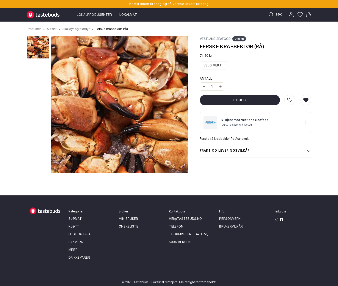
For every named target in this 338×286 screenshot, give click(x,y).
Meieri (74, 249)
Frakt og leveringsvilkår (255, 151)
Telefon (176, 226)
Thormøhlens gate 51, (188, 234)
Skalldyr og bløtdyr (76, 29)
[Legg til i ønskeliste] (289, 100)
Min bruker (128, 218)
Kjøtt (74, 226)
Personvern (230, 218)
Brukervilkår (231, 226)
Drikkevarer (79, 257)
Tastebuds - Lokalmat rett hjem (155, 282)
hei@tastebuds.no (185, 218)
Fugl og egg (79, 234)
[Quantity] (212, 86)
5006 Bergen (180, 242)
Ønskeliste (128, 226)
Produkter (34, 29)
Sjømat (51, 29)
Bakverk (76, 242)
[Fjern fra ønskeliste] (305, 100)
